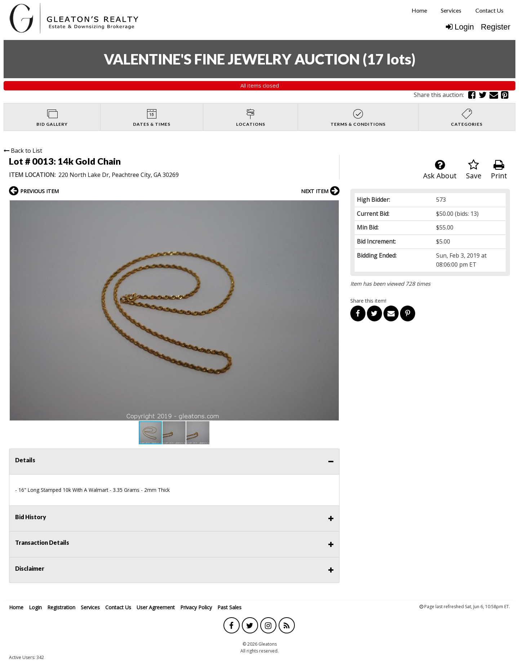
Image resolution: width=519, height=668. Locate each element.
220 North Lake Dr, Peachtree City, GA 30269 (118, 175)
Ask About (440, 170)
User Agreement (156, 607)
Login (460, 26)
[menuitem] (419, 10)
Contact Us (489, 10)
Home (419, 10)
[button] (333, 207)
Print (499, 170)
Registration (61, 607)
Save (474, 170)
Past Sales (229, 607)
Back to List (23, 151)
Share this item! (368, 300)
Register (495, 26)
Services (451, 10)
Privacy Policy (196, 607)
